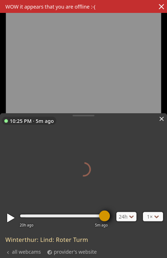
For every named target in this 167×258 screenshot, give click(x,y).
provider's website (75, 251)
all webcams (26, 251)
